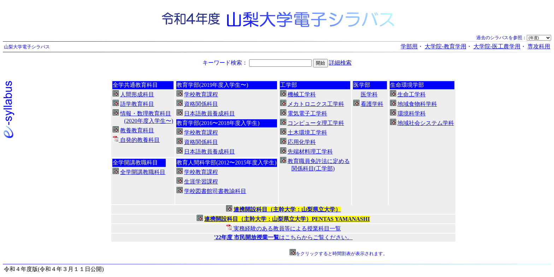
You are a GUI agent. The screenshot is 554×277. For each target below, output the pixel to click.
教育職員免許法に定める (319, 161)
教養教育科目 (137, 130)
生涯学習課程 (201, 182)
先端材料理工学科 (310, 152)
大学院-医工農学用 (496, 46)
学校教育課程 (201, 94)
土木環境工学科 (307, 133)
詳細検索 (340, 63)
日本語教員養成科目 (209, 113)
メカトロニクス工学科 (316, 104)
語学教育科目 (137, 104)
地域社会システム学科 (425, 123)
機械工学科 (302, 94)
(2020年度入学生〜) (148, 121)
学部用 (409, 46)
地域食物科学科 (417, 104)
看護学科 (372, 104)
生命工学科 (411, 94)
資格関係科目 (201, 104)
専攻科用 (539, 46)
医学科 (369, 94)
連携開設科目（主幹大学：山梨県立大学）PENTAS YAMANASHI (287, 219)
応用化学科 (302, 142)
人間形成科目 (137, 94)
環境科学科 (411, 113)
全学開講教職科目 (142, 172)
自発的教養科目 (136, 140)
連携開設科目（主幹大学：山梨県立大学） (287, 209)
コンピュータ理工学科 (316, 123)
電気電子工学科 (307, 113)
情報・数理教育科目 (145, 113)
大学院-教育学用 (445, 46)
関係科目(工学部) (313, 168)
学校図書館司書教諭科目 (215, 191)
